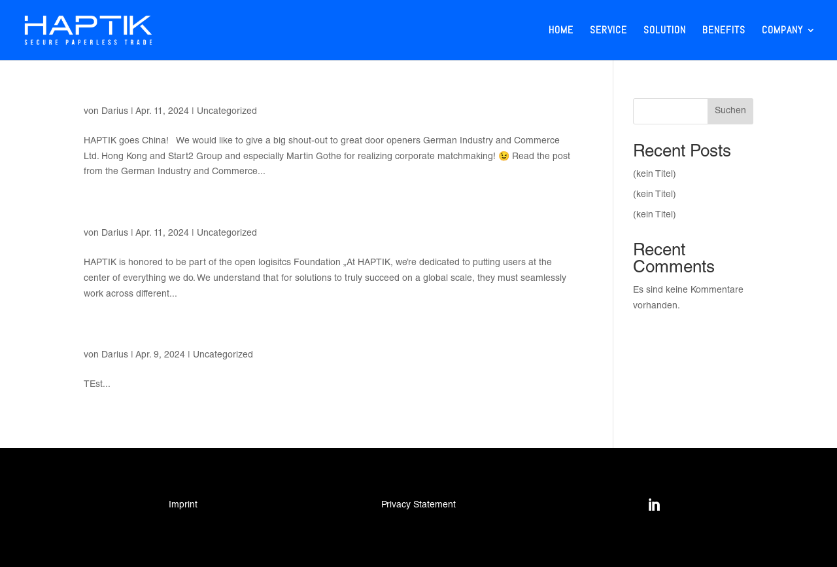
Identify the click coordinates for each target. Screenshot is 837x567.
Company (782, 31)
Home (561, 31)
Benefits (723, 31)
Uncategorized (227, 112)
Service (608, 31)
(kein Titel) (654, 174)
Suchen (730, 111)
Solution (664, 31)
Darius (114, 112)
